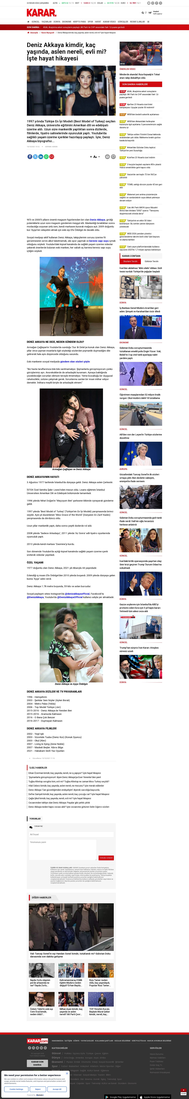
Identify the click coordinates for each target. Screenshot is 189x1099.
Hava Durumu (156, 1054)
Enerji (94, 1061)
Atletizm (94, 1066)
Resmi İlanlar (137, 22)
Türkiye (89, 1053)
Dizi (82, 1079)
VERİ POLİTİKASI (139, 1040)
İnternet (77, 1074)
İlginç (103, 1079)
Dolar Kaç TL (156, 1065)
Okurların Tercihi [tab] (130, 261)
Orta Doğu (69, 1057)
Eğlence (105, 1070)
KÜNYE (76, 1040)
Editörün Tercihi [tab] (151, 261)
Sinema (88, 1079)
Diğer (118, 1066)
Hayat (98, 22)
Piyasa (69, 1061)
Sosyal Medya (90, 1074)
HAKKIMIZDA (57, 1040)
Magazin (75, 1070)
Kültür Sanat (93, 1070)
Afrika (103, 1057)
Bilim (108, 1074)
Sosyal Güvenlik (106, 1061)
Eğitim (105, 1053)
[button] (91, 157)
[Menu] (148, 21)
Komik (96, 1079)
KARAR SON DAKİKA (37, 1063)
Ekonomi (66, 22)
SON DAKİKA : (33, 27)
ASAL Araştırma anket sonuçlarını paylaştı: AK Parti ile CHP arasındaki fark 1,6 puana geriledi (84, 27)
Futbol (64, 1066)
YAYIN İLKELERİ (87, 1040)
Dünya (57, 22)
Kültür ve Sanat (109, 1083)
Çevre (98, 1053)
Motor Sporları (107, 1066)
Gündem (74, 1079)
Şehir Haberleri (157, 1068)
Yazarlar (47, 22)
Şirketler (119, 1061)
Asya (96, 1057)
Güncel (36, 22)
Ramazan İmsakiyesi (160, 1072)
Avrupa (88, 1057)
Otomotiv (86, 1061)
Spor (90, 22)
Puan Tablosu (156, 1061)
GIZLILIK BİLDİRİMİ (122, 1040)
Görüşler (123, 22)
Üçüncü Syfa (79, 1053)
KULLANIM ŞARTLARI (104, 1040)
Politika (67, 1053)
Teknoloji (111, 1079)
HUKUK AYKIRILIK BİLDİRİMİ (159, 1040)
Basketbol (74, 1066)
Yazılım (101, 1074)
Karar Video (109, 22)
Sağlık (83, 1070)
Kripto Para (79, 22)
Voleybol (84, 1066)
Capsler (80, 1083)
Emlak (77, 1061)
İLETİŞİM (68, 1040)
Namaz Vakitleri (157, 1057)
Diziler (66, 1070)
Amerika (79, 1057)
